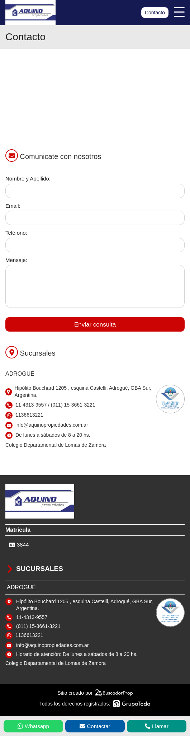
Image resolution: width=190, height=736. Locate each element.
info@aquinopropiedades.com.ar (52, 645)
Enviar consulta (95, 324)
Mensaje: (16, 260)
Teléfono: (16, 233)
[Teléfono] (95, 245)
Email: (12, 206)
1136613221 (29, 415)
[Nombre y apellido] (95, 191)
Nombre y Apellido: (28, 178)
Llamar (156, 726)
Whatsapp (33, 726)
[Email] (95, 218)
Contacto (155, 12)
